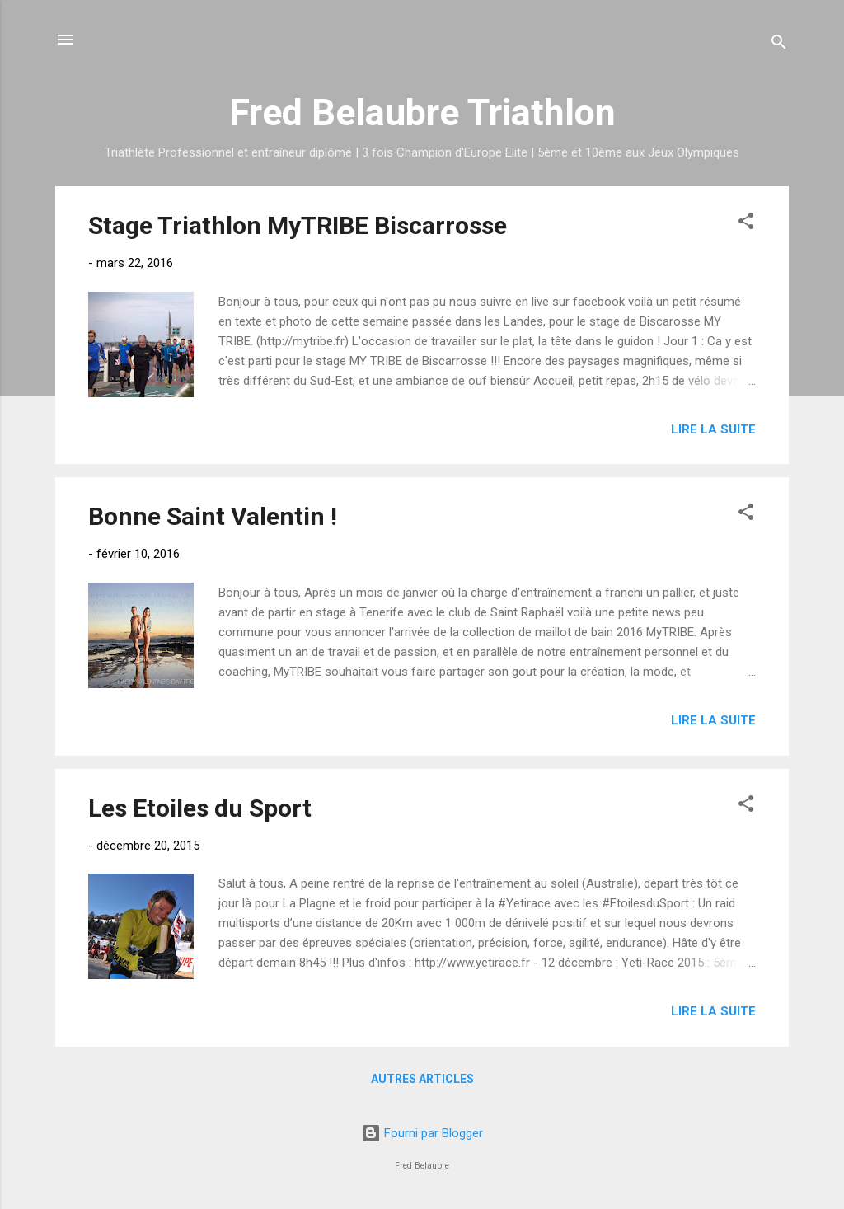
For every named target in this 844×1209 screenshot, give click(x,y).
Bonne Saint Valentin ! (212, 516)
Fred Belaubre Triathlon (422, 112)
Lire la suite (713, 429)
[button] (746, 224)
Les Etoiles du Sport (200, 808)
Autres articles (422, 1078)
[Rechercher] (779, 45)
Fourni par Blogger (422, 1133)
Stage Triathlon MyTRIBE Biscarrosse (297, 225)
